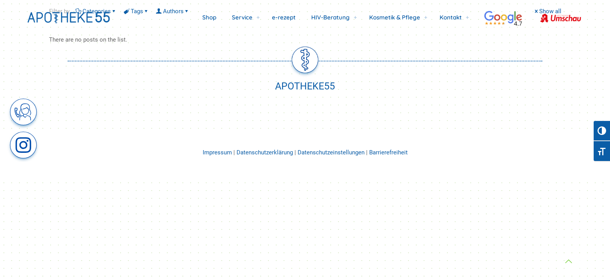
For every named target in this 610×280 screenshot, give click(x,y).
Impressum (218, 152)
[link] (258, 17)
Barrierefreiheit (388, 152)
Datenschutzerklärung (265, 152)
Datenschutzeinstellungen (331, 152)
